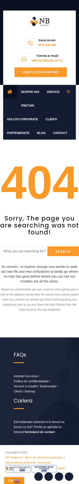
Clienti (51, 119)
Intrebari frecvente (25, 376)
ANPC (62, 468)
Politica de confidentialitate (31, 381)
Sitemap (29, 391)
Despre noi (30, 92)
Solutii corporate (22, 119)
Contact (60, 133)
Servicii (53, 92)
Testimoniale (48, 386)
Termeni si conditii (25, 386)
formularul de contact (40, 432)
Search (63, 251)
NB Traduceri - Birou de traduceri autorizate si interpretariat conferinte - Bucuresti (35, 460)
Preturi (27, 105)
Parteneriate (18, 133)
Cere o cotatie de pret (41, 72)
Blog (41, 133)
